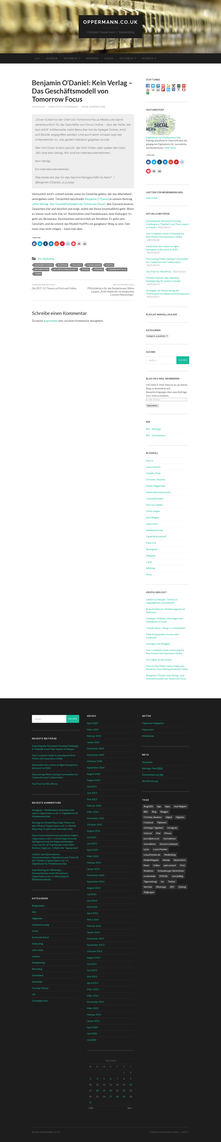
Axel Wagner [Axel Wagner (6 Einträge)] (180, 806)
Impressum (148, 729)
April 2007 (92, 1027)
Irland (35, 930)
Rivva (149, 574)
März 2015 (93, 856)
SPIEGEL (85, 269)
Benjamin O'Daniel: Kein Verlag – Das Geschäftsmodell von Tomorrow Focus (166, 677)
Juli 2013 (91, 963)
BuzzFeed (62, 265)
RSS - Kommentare (155, 435)
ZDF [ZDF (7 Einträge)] (172, 887)
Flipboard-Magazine (153, 723)
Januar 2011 (93, 1020)
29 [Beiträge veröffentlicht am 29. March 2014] (124, 1096)
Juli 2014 (91, 894)
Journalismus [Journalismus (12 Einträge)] (169, 838)
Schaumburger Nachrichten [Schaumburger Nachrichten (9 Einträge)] (171, 871)
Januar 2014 (93, 932)
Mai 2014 (92, 906)
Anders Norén (170, 1132)
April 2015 (92, 849)
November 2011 (95, 1001)
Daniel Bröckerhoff (156, 536)
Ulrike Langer (153, 511)
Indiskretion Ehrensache (158, 492)
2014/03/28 (38, 106)
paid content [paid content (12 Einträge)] (170, 865)
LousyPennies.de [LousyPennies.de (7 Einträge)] (152, 854)
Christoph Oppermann (63, 106)
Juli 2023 (91, 786)
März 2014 (93, 919)
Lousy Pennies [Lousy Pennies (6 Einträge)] (160, 849)
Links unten (152, 197)
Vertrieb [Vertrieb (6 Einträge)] (148, 887)
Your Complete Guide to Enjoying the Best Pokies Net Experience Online (165, 235)
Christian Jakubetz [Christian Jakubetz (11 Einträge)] (153, 817)
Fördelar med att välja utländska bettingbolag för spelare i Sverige (163, 279)
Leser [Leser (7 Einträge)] (146, 849)
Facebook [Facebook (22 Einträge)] (148, 822)
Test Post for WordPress (159, 271)
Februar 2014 (94, 925)
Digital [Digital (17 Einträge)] (169, 817)
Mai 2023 (92, 799)
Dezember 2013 (95, 938)
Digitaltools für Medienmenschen (163, 137)
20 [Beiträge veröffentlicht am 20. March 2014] (111, 1090)
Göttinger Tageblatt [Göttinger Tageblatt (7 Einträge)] (153, 827)
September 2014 (95, 881)
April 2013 (92, 982)
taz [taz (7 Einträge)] (162, 881)
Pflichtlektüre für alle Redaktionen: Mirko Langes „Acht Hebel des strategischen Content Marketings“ (109, 290)
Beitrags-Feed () (152, 768)
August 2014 (93, 887)
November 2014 (95, 875)
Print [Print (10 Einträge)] (182, 865)
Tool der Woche (40, 988)
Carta (149, 561)
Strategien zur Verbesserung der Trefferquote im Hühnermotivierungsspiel (167, 292)
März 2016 (93, 811)
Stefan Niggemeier (155, 485)
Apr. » (130, 1108)
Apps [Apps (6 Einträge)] (167, 806)
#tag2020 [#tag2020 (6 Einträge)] (148, 806)
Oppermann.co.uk (110, 22)
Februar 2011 (94, 1014)
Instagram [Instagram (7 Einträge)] (172, 827)
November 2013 (95, 944)
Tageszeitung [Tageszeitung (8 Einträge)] (150, 881)
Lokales (109, 58)
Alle (37, 58)
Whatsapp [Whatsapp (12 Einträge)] (161, 887)
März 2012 (93, 995)
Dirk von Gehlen (154, 504)
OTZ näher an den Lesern (159, 659)
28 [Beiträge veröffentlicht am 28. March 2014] (117, 1096)
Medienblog (71, 58)
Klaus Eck (151, 542)
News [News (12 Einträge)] (146, 865)
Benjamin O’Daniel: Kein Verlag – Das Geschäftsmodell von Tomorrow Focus (82, 91)
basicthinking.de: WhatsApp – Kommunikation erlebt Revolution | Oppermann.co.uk (50, 873)
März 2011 (93, 1008)
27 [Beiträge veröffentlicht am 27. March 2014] (111, 1096)
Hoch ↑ (185, 1132)
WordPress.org (150, 781)
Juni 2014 (92, 900)
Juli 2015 (91, 837)
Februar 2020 (94, 805)
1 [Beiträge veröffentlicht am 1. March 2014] (123, 1072)
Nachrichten (41, 269)
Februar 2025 (94, 735)
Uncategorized (39, 1000)
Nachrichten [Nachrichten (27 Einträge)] (180, 860)
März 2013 (93, 989)
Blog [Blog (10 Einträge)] (154, 811)
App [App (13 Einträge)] (159, 806)
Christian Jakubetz (155, 479)
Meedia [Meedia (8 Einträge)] (166, 860)
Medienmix (92, 58)
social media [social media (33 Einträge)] (149, 876)
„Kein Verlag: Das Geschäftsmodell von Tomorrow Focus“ (69, 204)
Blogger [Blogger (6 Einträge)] (164, 811)
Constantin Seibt (154, 498)
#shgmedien (38, 905)
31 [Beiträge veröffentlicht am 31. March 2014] (90, 1102)
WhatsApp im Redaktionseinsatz (50, 878)
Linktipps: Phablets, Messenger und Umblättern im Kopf (164, 620)
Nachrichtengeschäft (65, 269)
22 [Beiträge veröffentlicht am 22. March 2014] (124, 1090)
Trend (38, 274)
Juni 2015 (92, 843)
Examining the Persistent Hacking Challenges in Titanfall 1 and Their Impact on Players (167, 224)
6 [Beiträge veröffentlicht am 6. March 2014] (110, 1078)
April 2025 (92, 723)
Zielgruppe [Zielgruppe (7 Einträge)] (149, 892)
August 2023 (93, 780)
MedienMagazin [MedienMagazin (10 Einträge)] (151, 860)
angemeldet (51, 320)
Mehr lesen (170, 147)
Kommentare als (152, 774)
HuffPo (109, 265)
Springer (98, 269)
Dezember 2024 (95, 748)
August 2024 (93, 773)
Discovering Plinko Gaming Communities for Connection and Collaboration (167, 260)
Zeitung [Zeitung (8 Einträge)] (182, 887)
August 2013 (93, 957)
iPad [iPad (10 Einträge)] (158, 833)
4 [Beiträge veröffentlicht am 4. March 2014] (97, 1078)
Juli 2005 (91, 1039)
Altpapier (151, 555)
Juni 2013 (92, 970)
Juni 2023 (92, 792)
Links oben (37, 949)
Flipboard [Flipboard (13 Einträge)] (161, 822)
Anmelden (147, 762)
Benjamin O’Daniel (97, 199)
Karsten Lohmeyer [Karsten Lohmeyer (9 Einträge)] (169, 844)
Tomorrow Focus (117, 269)
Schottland (37, 975)
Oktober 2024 (94, 761)
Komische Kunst (40, 937)
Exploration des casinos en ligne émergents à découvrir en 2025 (162, 248)
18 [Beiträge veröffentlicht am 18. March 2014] (97, 1090)
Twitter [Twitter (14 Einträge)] (171, 881)
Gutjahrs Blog (153, 473)
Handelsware (94, 265)
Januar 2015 (93, 868)
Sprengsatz (152, 549)
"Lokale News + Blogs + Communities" (166, 627)
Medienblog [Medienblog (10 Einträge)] (170, 854)
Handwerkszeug (40, 924)
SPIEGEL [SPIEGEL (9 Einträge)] (163, 876)
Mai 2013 (92, 976)
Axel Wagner (152, 517)
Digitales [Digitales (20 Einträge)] (180, 817)
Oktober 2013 (94, 951)
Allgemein (52, 58)
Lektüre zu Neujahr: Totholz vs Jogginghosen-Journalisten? (161, 601)
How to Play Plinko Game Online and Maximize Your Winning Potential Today (167, 667)
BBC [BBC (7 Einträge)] (146, 811)
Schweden (37, 981)
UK (33, 994)
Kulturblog (127, 58)
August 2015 (93, 830)
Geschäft (77, 265)
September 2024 (95, 767)
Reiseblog (147, 58)
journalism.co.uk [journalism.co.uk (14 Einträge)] (151, 838)
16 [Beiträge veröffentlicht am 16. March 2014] (130, 1084)
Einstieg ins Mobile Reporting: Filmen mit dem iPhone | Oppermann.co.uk (53, 824)
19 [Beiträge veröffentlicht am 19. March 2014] (104, 1090)
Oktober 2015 (94, 824)
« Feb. (91, 1108)
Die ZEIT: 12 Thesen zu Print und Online (54, 287)
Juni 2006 (92, 1033)
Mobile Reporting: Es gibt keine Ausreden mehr (54, 827)
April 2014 (92, 913)
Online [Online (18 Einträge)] (156, 865)
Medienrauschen (154, 530)
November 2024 (95, 754)
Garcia (149, 460)
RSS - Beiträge (153, 428)
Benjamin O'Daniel (44, 265)
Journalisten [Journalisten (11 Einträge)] (150, 844)
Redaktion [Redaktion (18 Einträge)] (149, 871)
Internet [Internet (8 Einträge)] (148, 833)
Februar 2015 (94, 862)
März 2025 (93, 729)
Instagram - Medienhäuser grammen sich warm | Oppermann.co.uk (53, 811)
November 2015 (95, 818)
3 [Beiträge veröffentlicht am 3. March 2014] (90, 1078)
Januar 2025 (93, 742)
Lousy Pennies (153, 466)
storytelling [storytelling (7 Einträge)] (177, 876)
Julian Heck (152, 523)
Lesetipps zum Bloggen (158, 643)
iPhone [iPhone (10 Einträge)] (167, 833)
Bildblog (150, 568)
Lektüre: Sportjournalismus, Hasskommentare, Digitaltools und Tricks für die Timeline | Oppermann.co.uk (55, 857)
